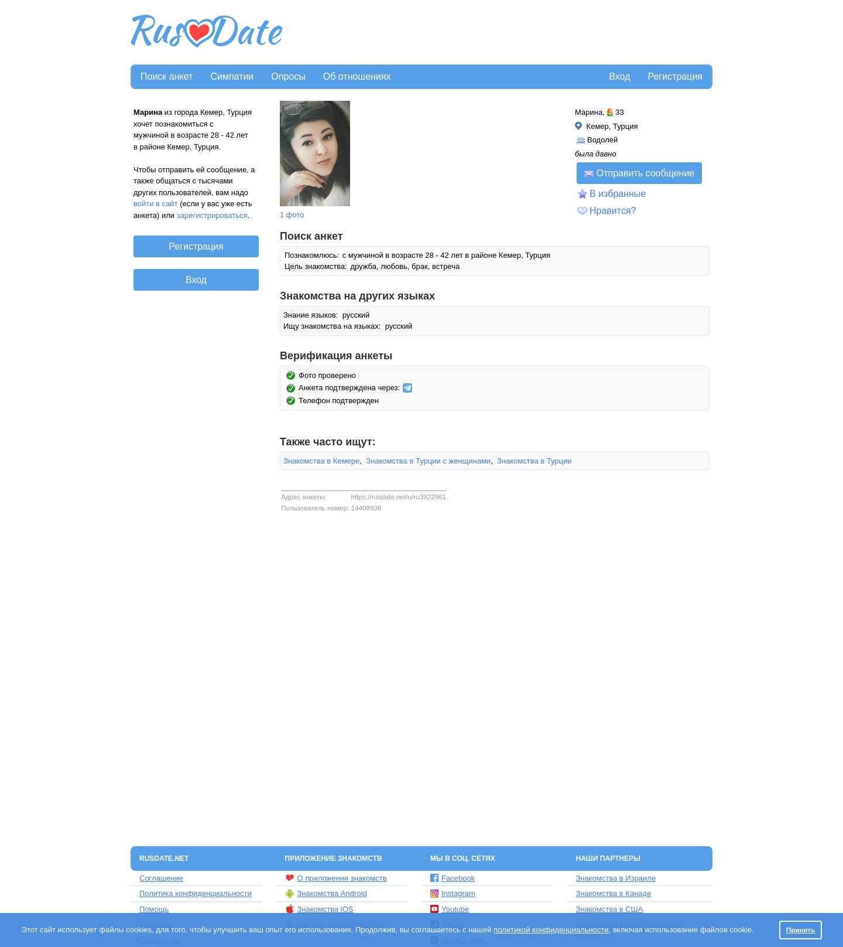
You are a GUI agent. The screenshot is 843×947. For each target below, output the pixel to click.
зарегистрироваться (212, 215)
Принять (800, 930)
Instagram (452, 893)
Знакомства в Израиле (616, 878)
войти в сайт (155, 203)
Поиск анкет (166, 76)
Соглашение (161, 878)
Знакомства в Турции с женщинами (428, 461)
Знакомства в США (609, 909)
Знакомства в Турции (534, 461)
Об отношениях (357, 76)
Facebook (452, 878)
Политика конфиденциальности (195, 893)
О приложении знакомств (336, 878)
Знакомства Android (326, 893)
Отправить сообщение (639, 173)
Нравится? (613, 211)
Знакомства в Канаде (614, 893)
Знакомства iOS (319, 909)
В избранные (618, 194)
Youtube (449, 909)
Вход (619, 76)
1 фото (292, 214)
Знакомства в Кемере (321, 461)
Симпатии (231, 76)
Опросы (288, 76)
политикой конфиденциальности (551, 929)
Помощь (154, 909)
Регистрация (674, 76)
